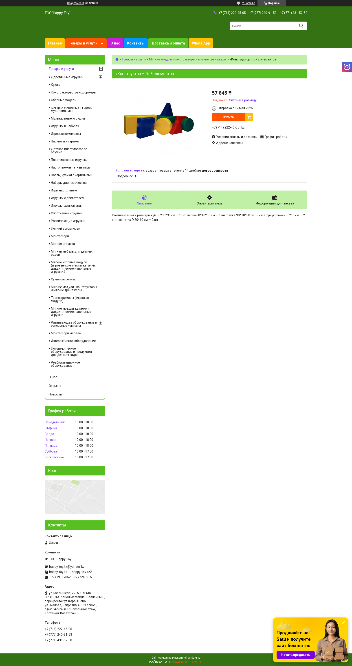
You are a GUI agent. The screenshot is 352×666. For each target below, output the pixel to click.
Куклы (55, 85)
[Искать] (301, 26)
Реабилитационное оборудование (65, 364)
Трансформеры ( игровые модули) (70, 299)
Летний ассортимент (66, 228)
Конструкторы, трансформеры (73, 92)
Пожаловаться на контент (187, 661)
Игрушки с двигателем (67, 198)
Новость (55, 394)
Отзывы (55, 386)
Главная (55, 43)
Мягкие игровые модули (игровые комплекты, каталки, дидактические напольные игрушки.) (73, 266)
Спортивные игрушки (66, 213)
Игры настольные (64, 190)
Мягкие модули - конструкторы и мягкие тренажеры (188, 59)
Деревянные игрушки (67, 77)
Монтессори (60, 236)
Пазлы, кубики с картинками (71, 175)
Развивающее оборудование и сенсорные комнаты (74, 324)
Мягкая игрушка (63, 244)
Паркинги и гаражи (65, 141)
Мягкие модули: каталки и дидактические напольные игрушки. (71, 312)
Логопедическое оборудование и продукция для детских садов (71, 352)
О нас (115, 43)
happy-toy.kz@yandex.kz (67, 566)
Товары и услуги (83, 43)
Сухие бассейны (63, 279)
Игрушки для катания (67, 205)
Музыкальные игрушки (68, 118)
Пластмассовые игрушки (69, 160)
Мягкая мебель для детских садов (71, 253)
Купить (228, 117)
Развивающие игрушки (68, 221)
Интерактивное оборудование (73, 341)
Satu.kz (195, 657)
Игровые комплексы (66, 133)
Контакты (136, 43)
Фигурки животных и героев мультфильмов (71, 109)
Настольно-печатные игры (70, 167)
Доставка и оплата (168, 43)
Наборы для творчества (69, 182)
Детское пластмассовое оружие (69, 150)
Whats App (201, 43)
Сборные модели (63, 100)
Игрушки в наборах (65, 126)
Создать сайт (75, 3)
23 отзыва (248, 3)
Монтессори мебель (66, 333)
